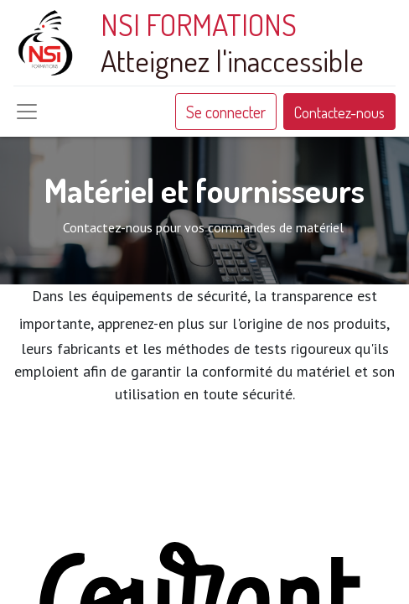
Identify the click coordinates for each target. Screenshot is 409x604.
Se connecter (226, 111)
